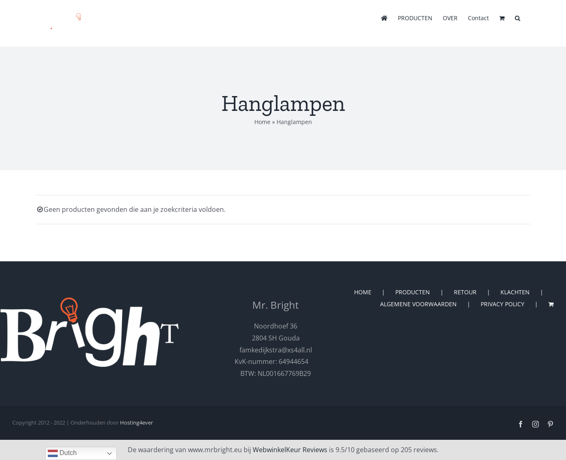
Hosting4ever (136, 422)
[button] (517, 17)
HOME (362, 292)
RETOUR (465, 292)
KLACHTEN (515, 292)
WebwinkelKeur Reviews (290, 449)
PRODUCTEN (412, 292)
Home (262, 122)
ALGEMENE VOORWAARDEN (418, 304)
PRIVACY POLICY (502, 304)
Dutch (62, 453)
